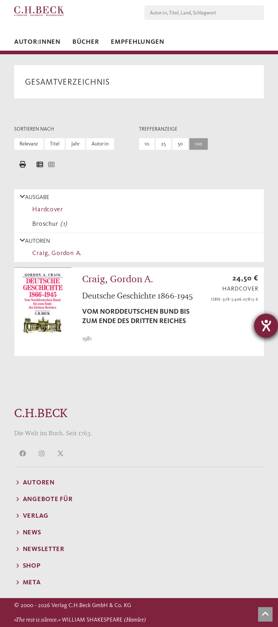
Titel (54, 144)
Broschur (48, 224)
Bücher (85, 42)
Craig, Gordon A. (55, 253)
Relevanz (29, 144)
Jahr (75, 144)
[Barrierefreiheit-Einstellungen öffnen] (266, 326)
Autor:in (100, 144)
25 (163, 144)
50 (180, 144)
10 (146, 144)
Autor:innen (37, 42)
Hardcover (46, 209)
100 (198, 144)
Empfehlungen (137, 42)
